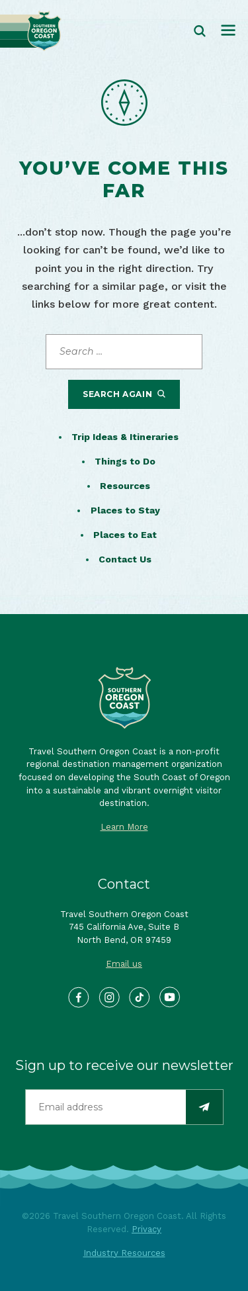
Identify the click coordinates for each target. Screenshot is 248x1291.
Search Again (124, 394)
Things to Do (125, 461)
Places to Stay (125, 510)
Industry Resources (124, 1253)
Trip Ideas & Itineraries (125, 436)
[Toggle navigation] (228, 31)
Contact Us (125, 559)
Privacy (146, 1229)
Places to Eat (125, 534)
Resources (125, 485)
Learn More (124, 827)
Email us (124, 964)
